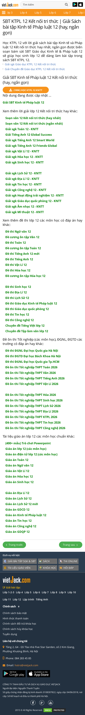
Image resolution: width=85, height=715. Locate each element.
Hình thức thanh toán (16, 618)
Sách (44, 561)
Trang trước (14, 544)
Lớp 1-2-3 (8, 592)
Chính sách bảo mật (15, 613)
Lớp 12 (49, 12)
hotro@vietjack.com (26, 665)
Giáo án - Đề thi (70, 12)
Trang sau (70, 544)
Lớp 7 (45, 592)
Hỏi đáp (67, 567)
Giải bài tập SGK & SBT (20, 561)
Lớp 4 (19, 592)
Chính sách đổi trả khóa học (19, 623)
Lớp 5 (28, 592)
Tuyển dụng (10, 634)
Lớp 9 (62, 592)
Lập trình (28, 599)
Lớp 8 (53, 592)
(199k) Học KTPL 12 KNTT (25, 90)
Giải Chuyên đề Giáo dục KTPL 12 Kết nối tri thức (35, 69)
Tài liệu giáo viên (17, 567)
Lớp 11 (33, 12)
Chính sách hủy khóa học (18, 629)
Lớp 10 (17, 12)
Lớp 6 (36, 592)
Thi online (68, 561)
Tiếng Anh (42, 599)
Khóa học (47, 567)
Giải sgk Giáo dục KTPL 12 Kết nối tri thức (30, 64)
